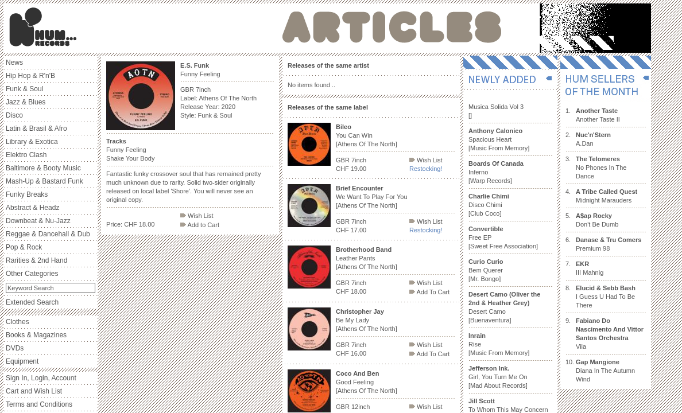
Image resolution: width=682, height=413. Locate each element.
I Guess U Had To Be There (606, 297)
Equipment (22, 361)
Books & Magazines (36, 335)
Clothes (17, 322)
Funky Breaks (27, 194)
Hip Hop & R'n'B (30, 76)
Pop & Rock (24, 247)
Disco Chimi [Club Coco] (488, 205)
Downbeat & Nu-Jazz (38, 221)
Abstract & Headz (32, 208)
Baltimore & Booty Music (43, 168)
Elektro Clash (26, 155)
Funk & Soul (24, 89)
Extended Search (32, 302)
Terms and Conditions (39, 404)
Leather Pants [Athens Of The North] (366, 258)
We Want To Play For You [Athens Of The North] (372, 197)
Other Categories (32, 274)
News (14, 63)
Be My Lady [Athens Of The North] (366, 320)
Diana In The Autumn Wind (605, 371)
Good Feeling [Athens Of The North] (366, 382)
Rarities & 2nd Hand (36, 260)
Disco (14, 115)
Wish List (197, 215)
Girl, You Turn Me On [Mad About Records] (498, 377)
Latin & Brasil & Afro (36, 128)
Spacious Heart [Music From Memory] (498, 139)
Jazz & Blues (25, 102)
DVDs (15, 348)
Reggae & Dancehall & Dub (48, 234)
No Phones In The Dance (601, 167)
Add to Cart (199, 224)
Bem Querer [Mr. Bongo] (485, 270)
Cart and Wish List (34, 391)
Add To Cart (429, 292)
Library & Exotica (32, 142)
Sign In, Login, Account (41, 378)
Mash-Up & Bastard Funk (44, 181)
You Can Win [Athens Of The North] (366, 135)
